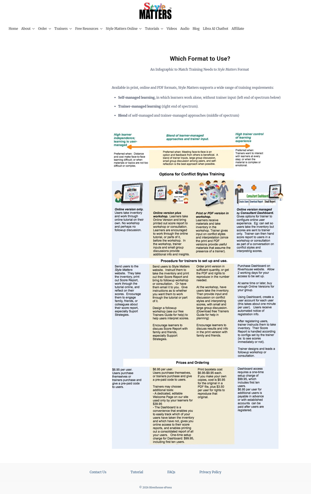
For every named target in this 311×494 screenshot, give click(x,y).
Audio (184, 29)
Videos (172, 29)
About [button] (28, 29)
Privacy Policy (210, 472)
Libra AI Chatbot (215, 29)
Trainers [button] (63, 29)
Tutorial (137, 472)
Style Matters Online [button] (124, 29)
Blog (196, 29)
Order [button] (44, 29)
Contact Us (98, 472)
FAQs (171, 472)
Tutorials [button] (154, 29)
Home (13, 29)
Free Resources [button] (89, 29)
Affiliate (238, 29)
